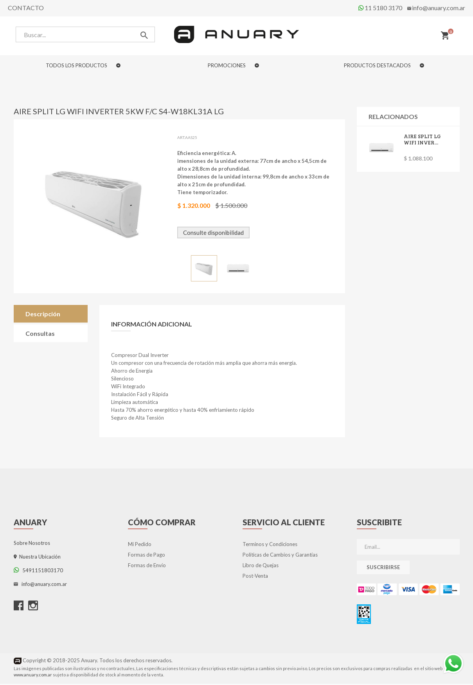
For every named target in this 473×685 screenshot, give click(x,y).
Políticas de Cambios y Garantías (280, 556)
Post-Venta (255, 577)
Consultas (40, 335)
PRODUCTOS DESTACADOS (384, 65)
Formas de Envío (147, 567)
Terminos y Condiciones (270, 546)
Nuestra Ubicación (37, 558)
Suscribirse (383, 569)
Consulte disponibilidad (214, 234)
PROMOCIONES (233, 65)
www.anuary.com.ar (33, 675)
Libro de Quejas (261, 567)
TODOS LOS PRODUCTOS (83, 65)
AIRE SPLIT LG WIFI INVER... (423, 140)
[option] (205, 270)
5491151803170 (38, 572)
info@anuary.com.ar (438, 7)
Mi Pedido (139, 546)
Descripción (42, 315)
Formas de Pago (146, 556)
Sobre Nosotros (32, 544)
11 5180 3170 (380, 7)
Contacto (26, 7)
